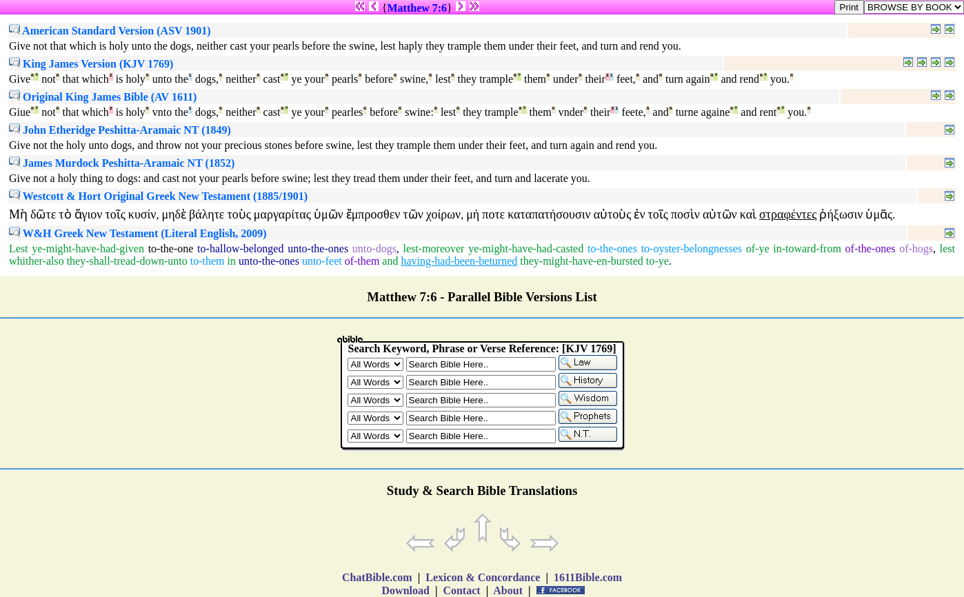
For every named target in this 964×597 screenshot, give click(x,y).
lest (947, 248)
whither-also (36, 261)
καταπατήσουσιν (549, 214)
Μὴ (18, 214)
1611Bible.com (588, 577)
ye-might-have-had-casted (525, 248)
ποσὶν (685, 214)
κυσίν (142, 214)
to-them (207, 261)
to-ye (657, 261)
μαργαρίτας (282, 214)
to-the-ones (612, 248)
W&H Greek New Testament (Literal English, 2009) (138, 233)
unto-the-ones (318, 248)
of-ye (758, 248)
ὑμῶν (328, 214)
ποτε (493, 214)
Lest (18, 248)
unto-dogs (374, 248)
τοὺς (238, 214)
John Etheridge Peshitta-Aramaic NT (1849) (120, 130)
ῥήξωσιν (841, 214)
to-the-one (171, 248)
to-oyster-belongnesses (691, 248)
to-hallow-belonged (240, 248)
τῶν (413, 214)
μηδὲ (174, 214)
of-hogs (916, 248)
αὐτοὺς (613, 214)
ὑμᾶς (878, 214)
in (231, 261)
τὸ (65, 214)
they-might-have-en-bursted (581, 261)
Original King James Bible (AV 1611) (103, 97)
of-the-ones (870, 248)
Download (405, 590)
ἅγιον (88, 214)
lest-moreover (434, 248)
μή (472, 214)
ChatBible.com (377, 577)
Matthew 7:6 (417, 8)
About (508, 590)
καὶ (748, 214)
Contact (461, 590)
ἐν (639, 214)
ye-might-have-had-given (88, 248)
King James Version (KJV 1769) (91, 64)
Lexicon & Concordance (483, 577)
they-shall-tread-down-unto (127, 261)
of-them (362, 261)
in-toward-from (807, 248)
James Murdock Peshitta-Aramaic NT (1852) (121, 163)
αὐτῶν (720, 214)
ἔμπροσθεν (373, 214)
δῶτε (43, 214)
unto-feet (322, 261)
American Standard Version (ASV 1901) (110, 31)
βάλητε (206, 214)
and (390, 261)
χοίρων (443, 214)
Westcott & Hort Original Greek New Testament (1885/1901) (158, 196)
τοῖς (115, 214)
